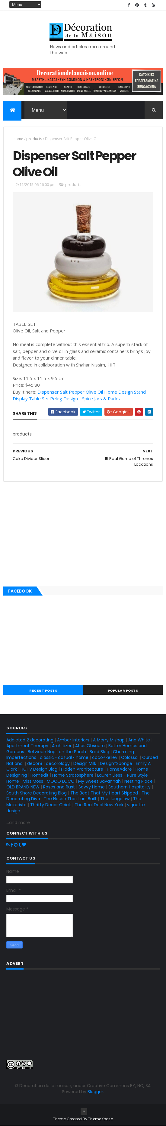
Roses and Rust (59, 787)
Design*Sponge (116, 763)
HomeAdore (119, 769)
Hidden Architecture (82, 769)
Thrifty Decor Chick (50, 805)
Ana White (139, 740)
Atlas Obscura (90, 746)
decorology (58, 763)
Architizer (62, 746)
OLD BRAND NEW (23, 787)
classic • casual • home (64, 757)
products (34, 138)
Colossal (130, 757)
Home (18, 138)
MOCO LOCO (61, 781)
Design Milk (84, 763)
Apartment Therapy (27, 746)
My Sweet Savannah (99, 781)
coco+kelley (104, 757)
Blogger (95, 1092)
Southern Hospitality (129, 787)
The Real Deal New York (99, 805)
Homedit (39, 775)
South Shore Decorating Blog (36, 793)
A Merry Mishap (109, 740)
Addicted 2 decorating (29, 740)
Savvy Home (91, 787)
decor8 (34, 763)
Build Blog (99, 752)
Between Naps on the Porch (57, 752)
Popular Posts (123, 690)
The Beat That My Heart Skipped (104, 793)
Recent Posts (43, 690)
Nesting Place (138, 781)
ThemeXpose (100, 1118)
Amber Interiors (73, 740)
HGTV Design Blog (39, 769)
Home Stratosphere (73, 775)
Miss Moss (33, 781)
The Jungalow (114, 799)
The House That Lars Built (70, 799)
